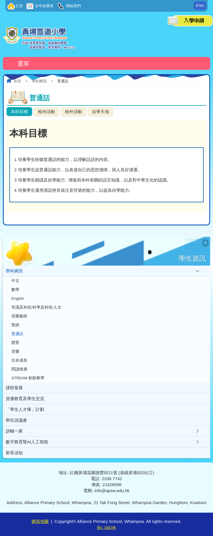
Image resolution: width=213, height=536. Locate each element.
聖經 (15, 325)
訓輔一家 (14, 431)
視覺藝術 (19, 316)
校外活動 (73, 111)
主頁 (19, 6)
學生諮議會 (16, 420)
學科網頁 (39, 81)
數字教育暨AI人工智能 (27, 441)
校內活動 (46, 111)
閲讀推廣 (19, 369)
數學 (15, 290)
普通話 (17, 334)
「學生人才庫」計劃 (25, 409)
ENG (200, 5)
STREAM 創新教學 (27, 378)
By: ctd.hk (106, 527)
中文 (15, 281)
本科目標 (19, 111)
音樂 (15, 351)
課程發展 (14, 387)
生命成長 (19, 360)
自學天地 (100, 111)
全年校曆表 (44, 6)
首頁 (17, 81)
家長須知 (14, 452)
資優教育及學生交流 (25, 398)
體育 (15, 343)
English (17, 298)
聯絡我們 (73, 6)
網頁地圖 (40, 521)
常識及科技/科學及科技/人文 (36, 307)
